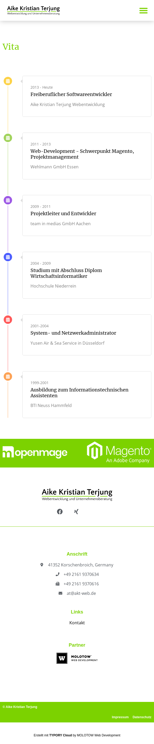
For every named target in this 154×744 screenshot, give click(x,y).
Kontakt (77, 623)
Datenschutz (142, 717)
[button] (143, 10)
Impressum (120, 717)
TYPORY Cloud (60, 735)
